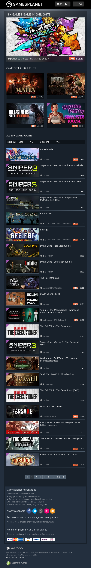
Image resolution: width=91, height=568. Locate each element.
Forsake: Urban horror (51, 406)
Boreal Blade (46, 149)
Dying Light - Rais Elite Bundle (55, 245)
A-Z (33, 141)
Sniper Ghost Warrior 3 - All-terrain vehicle (61, 165)
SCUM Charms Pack (50, 293)
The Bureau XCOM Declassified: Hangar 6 (61, 438)
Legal (8, 557)
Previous (10, 36)
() (59, 4)
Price (60, 141)
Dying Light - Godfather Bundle (56, 261)
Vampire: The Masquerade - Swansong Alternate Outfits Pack (59, 311)
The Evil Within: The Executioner (56, 326)
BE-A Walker (46, 213)
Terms (14, 557)
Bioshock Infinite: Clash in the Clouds (59, 454)
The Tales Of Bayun (50, 277)
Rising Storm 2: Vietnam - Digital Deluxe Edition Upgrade (60, 423)
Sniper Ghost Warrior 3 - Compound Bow (60, 181)
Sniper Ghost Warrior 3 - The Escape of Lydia (59, 343)
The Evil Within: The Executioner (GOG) (59, 390)
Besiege (44, 229)
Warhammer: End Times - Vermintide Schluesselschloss (59, 359)
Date (23, 141)
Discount (46, 141)
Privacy (21, 557)
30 (58, 477)
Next (81, 36)
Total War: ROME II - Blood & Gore (57, 374)
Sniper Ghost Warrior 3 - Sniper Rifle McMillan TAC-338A (58, 199)
